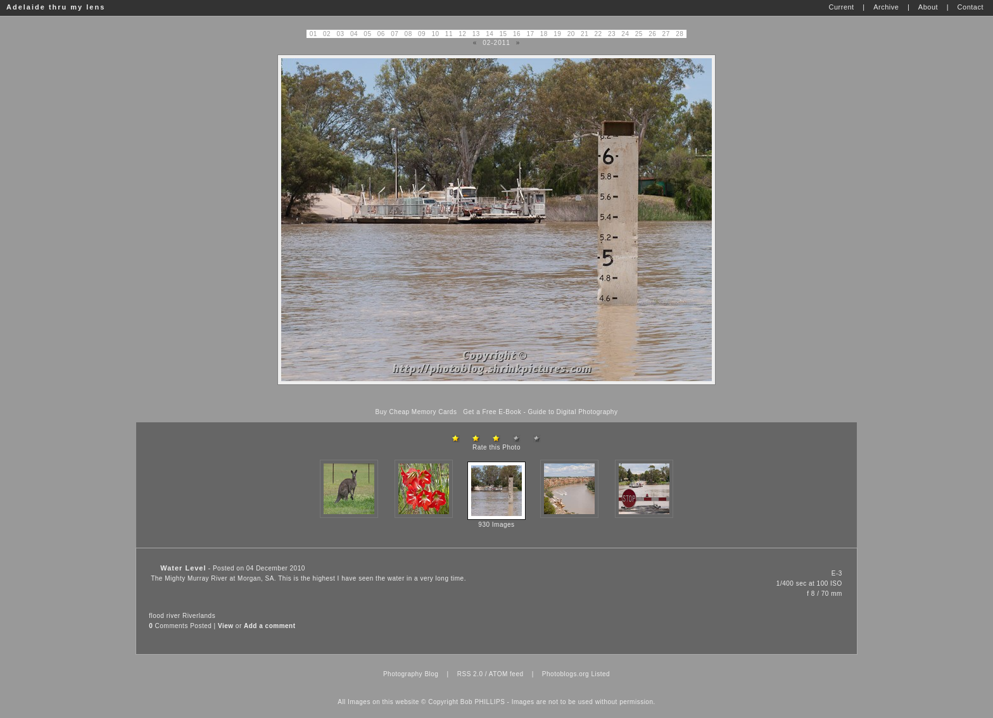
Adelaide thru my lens (55, 7)
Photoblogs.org (565, 674)
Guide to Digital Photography (573, 411)
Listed (600, 674)
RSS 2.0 (470, 674)
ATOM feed (506, 674)
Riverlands (198, 615)
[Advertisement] (496, 396)
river (173, 615)
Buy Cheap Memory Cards (416, 411)
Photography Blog (411, 674)
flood (156, 615)
